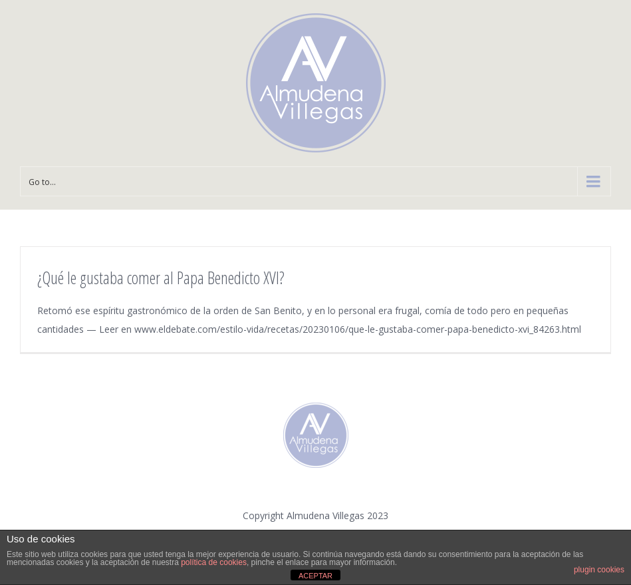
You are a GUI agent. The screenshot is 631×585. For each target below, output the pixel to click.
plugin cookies (599, 569)
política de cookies (214, 562)
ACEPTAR (315, 576)
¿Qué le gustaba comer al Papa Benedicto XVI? (161, 277)
